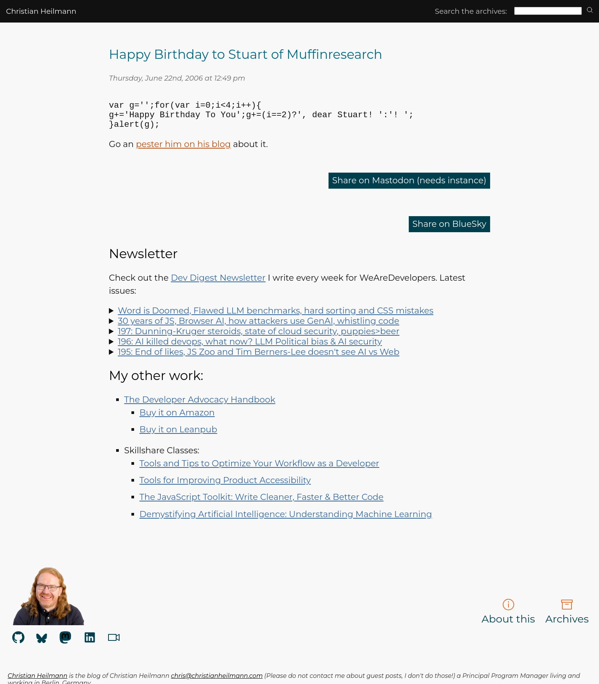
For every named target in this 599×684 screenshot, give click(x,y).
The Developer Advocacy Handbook (199, 407)
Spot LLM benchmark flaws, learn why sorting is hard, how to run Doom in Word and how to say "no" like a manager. (299, 318)
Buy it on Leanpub (178, 437)
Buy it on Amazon (177, 420)
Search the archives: (471, 11)
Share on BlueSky (449, 231)
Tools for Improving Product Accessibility (225, 488)
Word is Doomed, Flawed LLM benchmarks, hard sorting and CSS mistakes (276, 318)
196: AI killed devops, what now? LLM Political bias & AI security (250, 349)
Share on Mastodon (409, 188)
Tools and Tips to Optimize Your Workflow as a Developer (259, 471)
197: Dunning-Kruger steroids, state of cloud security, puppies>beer (259, 339)
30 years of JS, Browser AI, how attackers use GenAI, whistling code (259, 328)
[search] (590, 10)
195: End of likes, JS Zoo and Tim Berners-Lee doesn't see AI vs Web (259, 359)
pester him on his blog (183, 152)
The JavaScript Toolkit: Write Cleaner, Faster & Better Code (261, 505)
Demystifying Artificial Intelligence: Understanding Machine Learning (285, 522)
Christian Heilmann (41, 11)
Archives (567, 619)
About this (508, 619)
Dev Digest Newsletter (218, 285)
